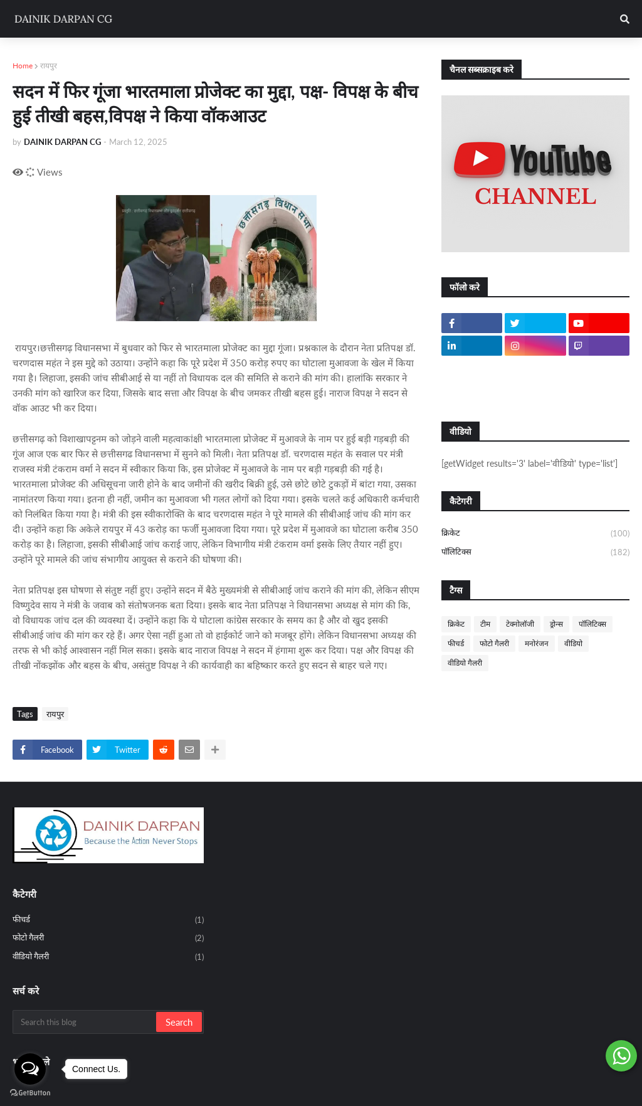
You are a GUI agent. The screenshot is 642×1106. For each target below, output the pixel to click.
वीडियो (573, 643)
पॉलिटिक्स (535, 552)
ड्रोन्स (556, 624)
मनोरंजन (537, 643)
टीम (485, 624)
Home (23, 65)
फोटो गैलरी (494, 643)
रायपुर (48, 65)
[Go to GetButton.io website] (30, 1093)
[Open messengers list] (30, 1069)
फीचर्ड (456, 643)
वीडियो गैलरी (465, 662)
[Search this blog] (85, 1022)
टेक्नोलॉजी (520, 624)
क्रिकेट (535, 534)
